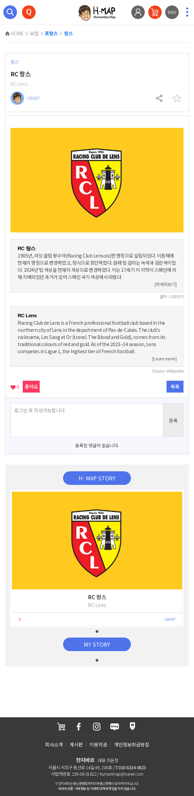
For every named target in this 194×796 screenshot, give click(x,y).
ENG (172, 12)
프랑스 (51, 33)
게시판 (76, 744)
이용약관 (98, 744)
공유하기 (160, 98)
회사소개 (54, 744)
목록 (175, 386)
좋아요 (31, 386)
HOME (14, 33)
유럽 (34, 33)
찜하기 (176, 98)
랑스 (68, 33)
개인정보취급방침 (131, 744)
